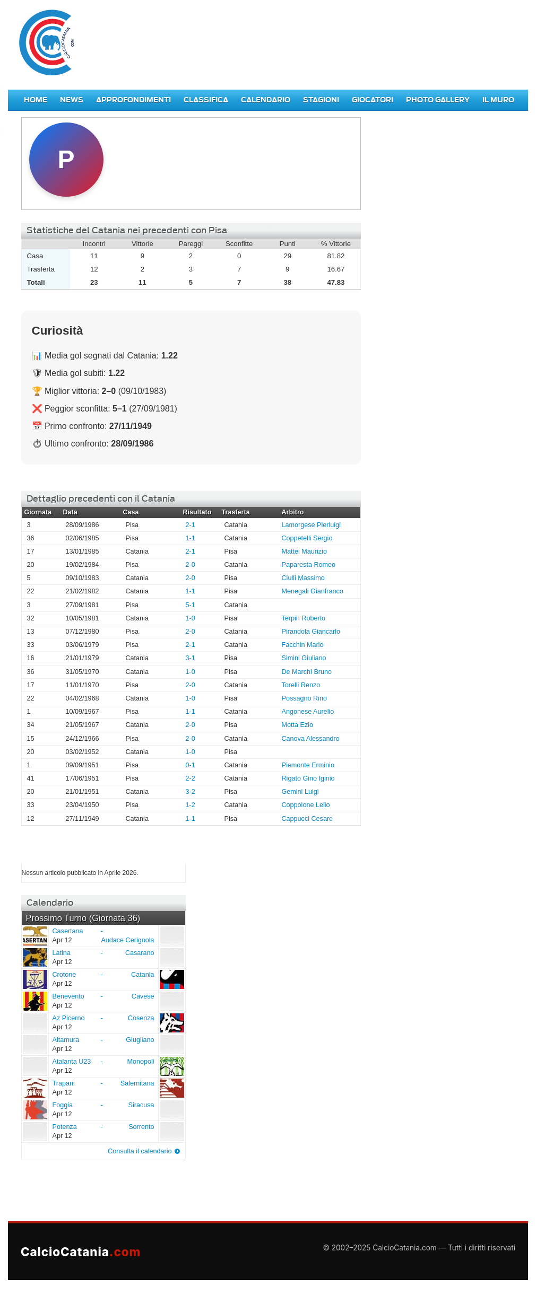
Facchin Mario (303, 645)
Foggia (34, 1109)
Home (35, 99)
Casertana (34, 935)
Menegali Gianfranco (312, 591)
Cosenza (141, 1018)
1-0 (190, 618)
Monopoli (140, 1061)
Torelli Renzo (301, 685)
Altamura (34, 1044)
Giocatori (372, 99)
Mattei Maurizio (304, 551)
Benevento (34, 1001)
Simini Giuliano (304, 658)
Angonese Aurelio (308, 711)
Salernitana (137, 1083)
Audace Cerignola (127, 940)
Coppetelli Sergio (307, 538)
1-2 (190, 805)
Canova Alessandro (311, 738)
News (71, 99)
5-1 (190, 605)
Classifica (206, 99)
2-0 (190, 564)
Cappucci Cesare (307, 818)
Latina (34, 957)
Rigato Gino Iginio (308, 778)
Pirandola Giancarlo (311, 631)
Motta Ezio (298, 725)
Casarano (139, 953)
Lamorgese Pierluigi (311, 525)
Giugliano (140, 1040)
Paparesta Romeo (309, 564)
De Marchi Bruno (307, 672)
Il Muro (498, 99)
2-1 (190, 525)
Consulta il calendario (139, 1151)
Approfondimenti (133, 99)
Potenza (34, 1131)
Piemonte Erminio (308, 765)
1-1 (190, 538)
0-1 (190, 765)
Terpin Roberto (304, 618)
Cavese (143, 996)
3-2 (190, 791)
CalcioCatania (81, 1252)
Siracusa (141, 1105)
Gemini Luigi (300, 791)
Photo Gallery (438, 99)
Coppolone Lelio (306, 805)
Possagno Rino (304, 698)
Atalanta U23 (34, 1066)
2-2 (190, 778)
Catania (142, 974)
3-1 (190, 658)
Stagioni (321, 99)
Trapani (34, 1088)
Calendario (265, 99)
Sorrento (141, 1127)
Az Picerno (34, 1022)
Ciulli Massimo (303, 578)
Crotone (34, 979)
